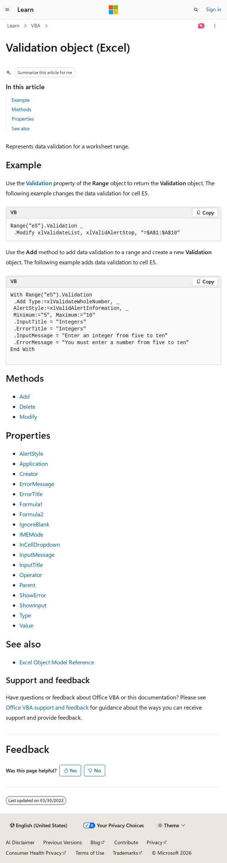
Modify (28, 416)
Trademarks (125, 852)
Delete (27, 406)
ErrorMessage (36, 483)
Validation (39, 183)
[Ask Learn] (202, 26)
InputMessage (36, 554)
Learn (13, 25)
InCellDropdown (39, 544)
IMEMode (31, 534)
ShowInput (32, 605)
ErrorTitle (31, 494)
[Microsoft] (113, 9)
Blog (95, 842)
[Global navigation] (7, 9)
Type (25, 615)
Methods (21, 109)
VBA (35, 25)
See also (21, 128)
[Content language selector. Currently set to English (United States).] (39, 825)
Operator (30, 574)
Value (26, 625)
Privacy (155, 842)
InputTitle (31, 564)
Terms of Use (90, 852)
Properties (23, 118)
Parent (27, 585)
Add (24, 396)
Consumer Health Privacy (34, 852)
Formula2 (31, 514)
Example (21, 99)
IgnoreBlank (34, 524)
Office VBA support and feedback (47, 707)
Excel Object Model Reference (56, 662)
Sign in (213, 9)
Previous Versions (62, 842)
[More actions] (215, 26)
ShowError (32, 595)
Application (33, 463)
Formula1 (31, 504)
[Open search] (196, 9)
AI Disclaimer (20, 842)
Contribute (126, 842)
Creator (28, 473)
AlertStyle (31, 453)
